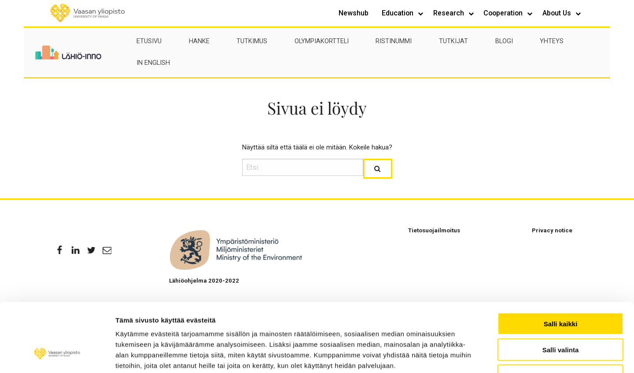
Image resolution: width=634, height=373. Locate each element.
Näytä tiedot (528, 355)
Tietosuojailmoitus (434, 230)
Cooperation (503, 13)
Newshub (354, 13)
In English (153, 63)
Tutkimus (251, 41)
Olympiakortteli (322, 41)
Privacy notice (552, 230)
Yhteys (552, 41)
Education (398, 13)
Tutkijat (453, 41)
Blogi (504, 41)
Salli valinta (560, 291)
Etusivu (149, 41)
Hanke (199, 41)
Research (449, 13)
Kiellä (560, 317)
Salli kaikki (561, 265)
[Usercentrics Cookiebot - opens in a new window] (57, 355)
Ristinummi (394, 41)
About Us (557, 13)
